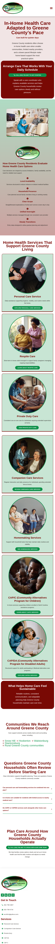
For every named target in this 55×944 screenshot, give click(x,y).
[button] (51, 8)
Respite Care (27, 356)
